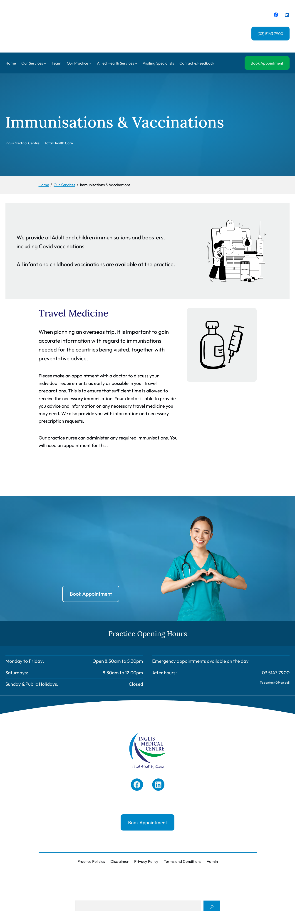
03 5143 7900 (276, 672)
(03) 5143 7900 (270, 33)
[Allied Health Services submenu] (136, 63)
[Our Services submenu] (45, 63)
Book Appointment (267, 63)
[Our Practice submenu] (90, 63)
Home (10, 63)
